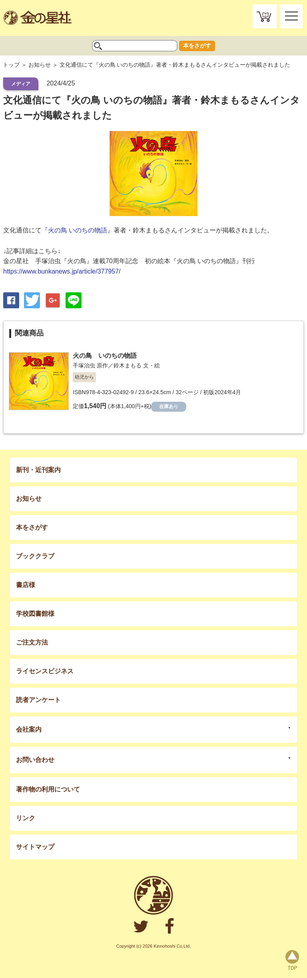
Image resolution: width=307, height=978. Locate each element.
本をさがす (197, 45)
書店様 (25, 584)
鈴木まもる (128, 365)
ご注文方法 (32, 642)
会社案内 (29, 729)
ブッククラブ (35, 556)
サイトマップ (35, 846)
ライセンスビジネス (45, 671)
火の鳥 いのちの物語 (105, 355)
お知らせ (39, 64)
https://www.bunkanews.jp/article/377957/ (62, 271)
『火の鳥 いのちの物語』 (78, 230)
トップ (11, 64)
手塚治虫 (84, 365)
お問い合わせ (35, 759)
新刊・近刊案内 (38, 469)
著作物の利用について (48, 789)
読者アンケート (38, 699)
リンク (25, 818)
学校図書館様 (35, 613)
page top (292, 960)
